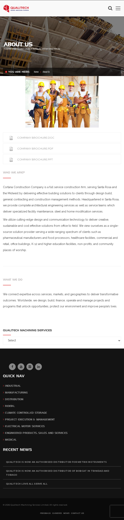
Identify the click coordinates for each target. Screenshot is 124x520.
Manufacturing (16, 392)
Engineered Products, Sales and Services (36, 432)
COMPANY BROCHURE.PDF (31, 148)
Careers (57, 513)
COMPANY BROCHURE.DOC (31, 137)
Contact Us (77, 513)
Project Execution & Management (30, 419)
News (66, 513)
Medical (10, 439)
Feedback (45, 513)
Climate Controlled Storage (26, 412)
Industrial (13, 385)
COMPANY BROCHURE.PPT (31, 159)
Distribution (14, 399)
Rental (10, 406)
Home (36, 72)
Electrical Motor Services (25, 426)
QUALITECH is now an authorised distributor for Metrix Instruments (56, 462)
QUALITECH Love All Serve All (26, 483)
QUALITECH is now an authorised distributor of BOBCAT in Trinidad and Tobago (57, 473)
